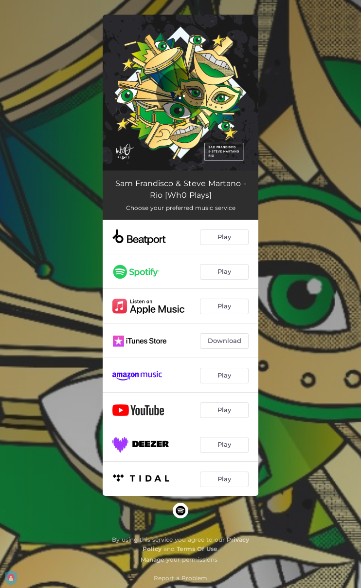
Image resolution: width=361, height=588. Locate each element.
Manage (152, 559)
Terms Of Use (197, 548)
